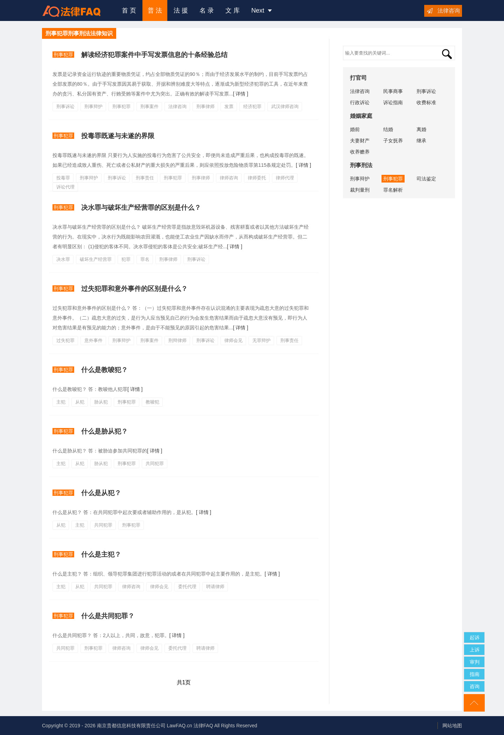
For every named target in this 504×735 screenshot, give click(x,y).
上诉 (474, 649)
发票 (228, 106)
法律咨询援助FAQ (76, 10)
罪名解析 (393, 190)
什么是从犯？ (101, 493)
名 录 (207, 10)
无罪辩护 (261, 340)
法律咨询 (449, 11)
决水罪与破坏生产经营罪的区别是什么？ (141, 207)
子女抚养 (393, 140)
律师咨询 (229, 177)
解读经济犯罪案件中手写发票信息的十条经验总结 (154, 54)
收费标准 (426, 102)
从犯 (79, 402)
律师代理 (285, 177)
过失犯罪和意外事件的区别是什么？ (134, 288)
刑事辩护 (93, 106)
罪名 (144, 259)
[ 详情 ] (240, 94)
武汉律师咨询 (285, 106)
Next (261, 10)
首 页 (129, 10)
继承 (421, 140)
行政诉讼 (360, 102)
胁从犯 (101, 402)
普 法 (155, 10)
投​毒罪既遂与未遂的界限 (117, 136)
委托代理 (187, 586)
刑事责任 (145, 177)
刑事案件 (149, 106)
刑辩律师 (177, 340)
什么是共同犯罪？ (107, 616)
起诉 (474, 637)
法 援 (181, 10)
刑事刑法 (361, 165)
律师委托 (257, 177)
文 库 (232, 10)
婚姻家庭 (361, 116)
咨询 (474, 686)
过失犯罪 (65, 340)
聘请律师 (215, 586)
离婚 (421, 129)
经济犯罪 (252, 106)
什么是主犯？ (101, 554)
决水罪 (63, 259)
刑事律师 (205, 106)
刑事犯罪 (63, 54)
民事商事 (393, 91)
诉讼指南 (393, 102)
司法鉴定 (426, 178)
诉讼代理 (65, 187)
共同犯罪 (155, 463)
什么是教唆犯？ (104, 369)
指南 (474, 674)
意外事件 (93, 340)
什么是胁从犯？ (104, 431)
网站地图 (452, 725)
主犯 (60, 402)
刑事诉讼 (65, 106)
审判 (474, 662)
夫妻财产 (360, 140)
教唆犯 (152, 402)
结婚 (388, 129)
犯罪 (126, 259)
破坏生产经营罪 (96, 259)
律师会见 (233, 340)
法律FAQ (203, 725)
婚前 (355, 129)
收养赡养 (360, 152)
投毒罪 (63, 177)
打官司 (358, 78)
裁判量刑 (360, 190)
